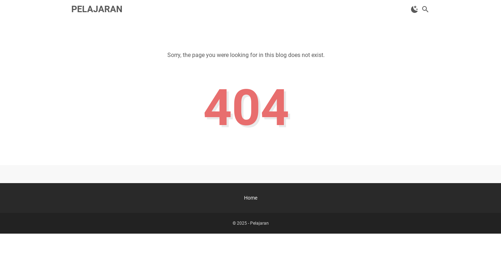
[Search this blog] (425, 9)
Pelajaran (97, 9)
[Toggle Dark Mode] (414, 9)
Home (250, 198)
